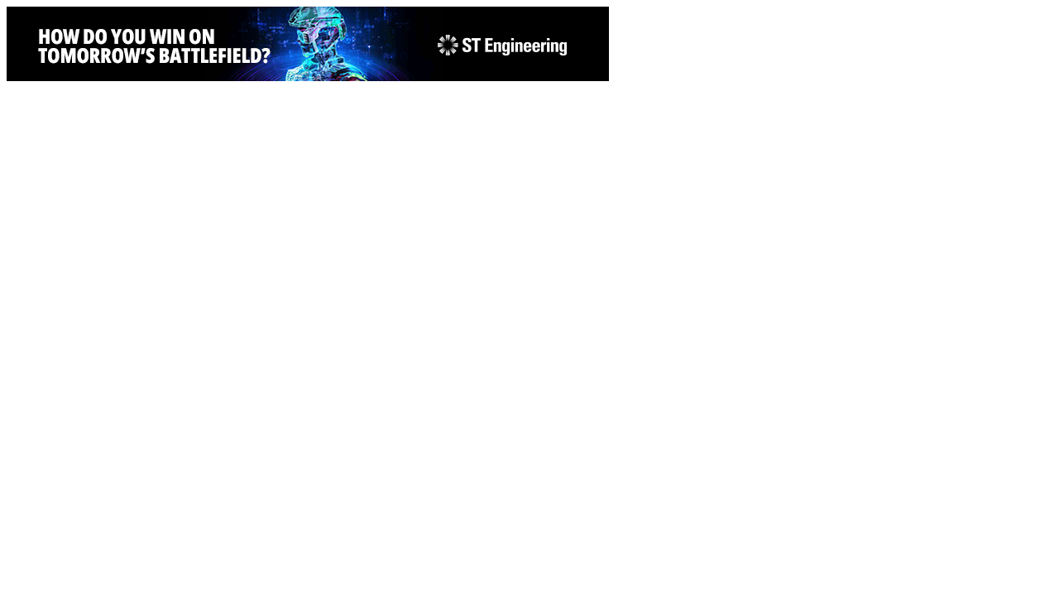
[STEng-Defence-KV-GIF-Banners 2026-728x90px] (308, 77)
